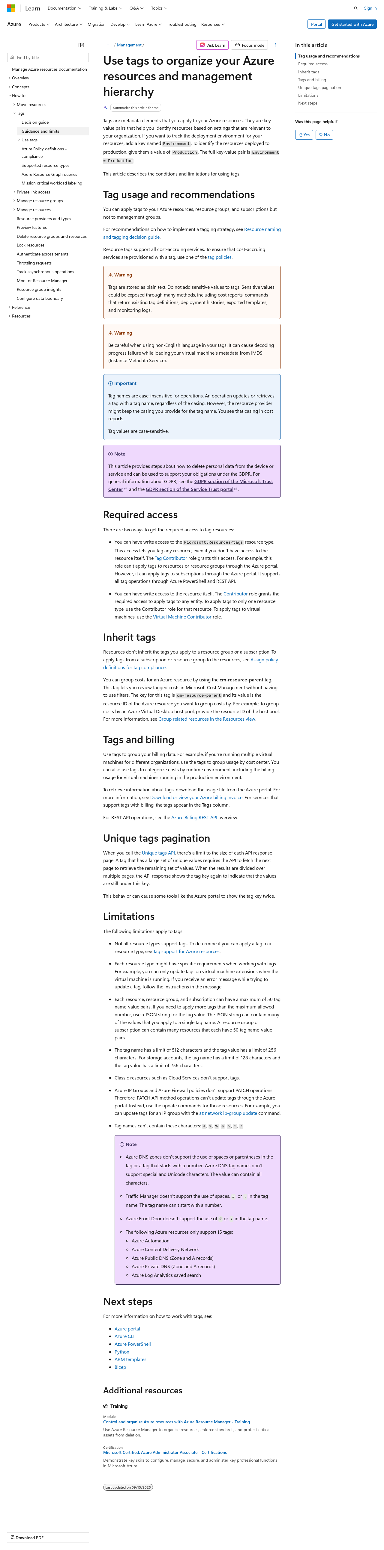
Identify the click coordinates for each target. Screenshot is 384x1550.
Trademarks (248, 1532)
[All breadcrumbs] (108, 45)
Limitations (308, 95)
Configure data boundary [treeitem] (40, 298)
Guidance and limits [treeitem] (40, 131)
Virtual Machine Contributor (182, 616)
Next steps (307, 103)
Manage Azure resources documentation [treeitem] (49, 69)
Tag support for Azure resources (186, 951)
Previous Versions (54, 1532)
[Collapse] (81, 45)
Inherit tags (308, 72)
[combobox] (48, 57)
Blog (82, 1532)
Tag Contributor (171, 558)
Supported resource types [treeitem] (45, 165)
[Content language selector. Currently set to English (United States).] (34, 1517)
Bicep (120, 1367)
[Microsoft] (11, 8)
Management (129, 45)
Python (122, 1351)
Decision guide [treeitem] (35, 122)
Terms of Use (219, 1532)
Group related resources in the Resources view (206, 719)
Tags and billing (312, 79)
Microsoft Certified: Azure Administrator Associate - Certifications (165, 1452)
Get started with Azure (353, 24)
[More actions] (275, 45)
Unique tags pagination (319, 87)
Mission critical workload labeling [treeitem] (52, 183)
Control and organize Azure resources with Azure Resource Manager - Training (176, 1422)
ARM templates (130, 1359)
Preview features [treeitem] (32, 227)
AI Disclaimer (19, 1532)
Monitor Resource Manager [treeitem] (42, 280)
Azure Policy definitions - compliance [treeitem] (44, 152)
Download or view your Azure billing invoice (196, 797)
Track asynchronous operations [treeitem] (45, 271)
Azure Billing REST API (194, 817)
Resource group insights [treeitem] (39, 289)
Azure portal (127, 1328)
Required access (313, 63)
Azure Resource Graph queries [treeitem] (49, 174)
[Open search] (356, 8)
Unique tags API (158, 852)
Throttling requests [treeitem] (34, 263)
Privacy (131, 1532)
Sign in (370, 8)
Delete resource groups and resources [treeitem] (52, 236)
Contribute (107, 1532)
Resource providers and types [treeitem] (44, 218)
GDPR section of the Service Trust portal (189, 489)
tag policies (220, 257)
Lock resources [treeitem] (30, 245)
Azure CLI (124, 1336)
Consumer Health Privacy (172, 1532)
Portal (316, 24)
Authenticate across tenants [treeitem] (42, 254)
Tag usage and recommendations (329, 56)
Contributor (236, 593)
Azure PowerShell (133, 1344)
